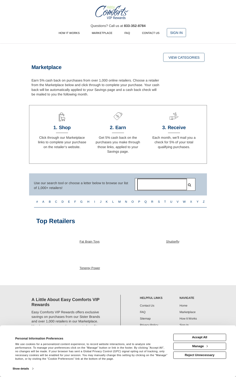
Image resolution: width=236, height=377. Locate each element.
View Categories (183, 57)
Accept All (199, 337)
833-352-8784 (135, 26)
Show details (20, 368)
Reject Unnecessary (200, 355)
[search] (189, 184)
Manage (200, 346)
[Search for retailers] (162, 184)
